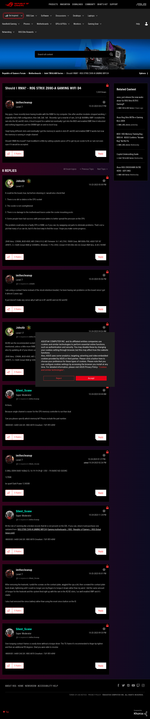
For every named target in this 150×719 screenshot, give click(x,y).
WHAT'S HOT (102, 4)
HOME (20, 686)
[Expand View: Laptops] (96, 16)
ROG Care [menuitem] (30, 16)
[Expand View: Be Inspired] (21, 16)
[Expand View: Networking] (13, 32)
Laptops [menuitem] (91, 16)
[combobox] (75, 54)
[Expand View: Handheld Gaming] (18, 24)
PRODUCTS (53, 4)
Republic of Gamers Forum (14, 73)
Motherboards (35, 73)
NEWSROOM (30, 686)
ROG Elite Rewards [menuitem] (26, 32)
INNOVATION (65, 4)
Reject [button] (59, 375)
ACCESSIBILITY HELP (48, 686)
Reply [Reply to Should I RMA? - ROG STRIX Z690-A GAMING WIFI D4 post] (100, 153)
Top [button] (7, 712)
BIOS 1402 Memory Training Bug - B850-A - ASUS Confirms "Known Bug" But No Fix (130, 137)
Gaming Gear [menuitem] (93, 24)
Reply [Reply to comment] (100, 257)
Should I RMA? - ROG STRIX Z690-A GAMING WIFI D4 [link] (87, 73)
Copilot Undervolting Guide (128, 154)
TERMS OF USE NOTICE (78, 695)
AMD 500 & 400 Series (126, 108)
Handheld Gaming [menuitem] (9, 24)
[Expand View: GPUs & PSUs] (68, 24)
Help (138, 24)
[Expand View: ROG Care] (36, 16)
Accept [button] (91, 375)
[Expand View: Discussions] (68, 16)
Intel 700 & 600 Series (53, 73)
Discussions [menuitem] (61, 16)
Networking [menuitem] (6, 32)
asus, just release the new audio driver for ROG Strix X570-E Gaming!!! (130, 100)
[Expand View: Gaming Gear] (100, 24)
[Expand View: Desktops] (83, 16)
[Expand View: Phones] (32, 24)
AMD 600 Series (124, 175)
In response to (26, 284)
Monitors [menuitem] (77, 24)
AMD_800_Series (124, 125)
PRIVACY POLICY (94, 695)
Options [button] (142, 73)
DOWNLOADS (77, 4)
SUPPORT (114, 4)
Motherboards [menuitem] (43, 24)
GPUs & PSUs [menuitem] (61, 24)
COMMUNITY (90, 4)
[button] (8, 154)
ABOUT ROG (10, 686)
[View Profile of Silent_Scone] (24, 390)
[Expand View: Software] (50, 16)
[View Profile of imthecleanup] (24, 102)
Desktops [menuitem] (77, 16)
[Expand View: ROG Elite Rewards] (35, 32)
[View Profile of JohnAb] (20, 181)
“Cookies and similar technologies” (56, 367)
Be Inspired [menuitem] (13, 15)
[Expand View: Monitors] (83, 24)
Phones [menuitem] (27, 24)
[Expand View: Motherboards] (50, 24)
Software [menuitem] (45, 16)
